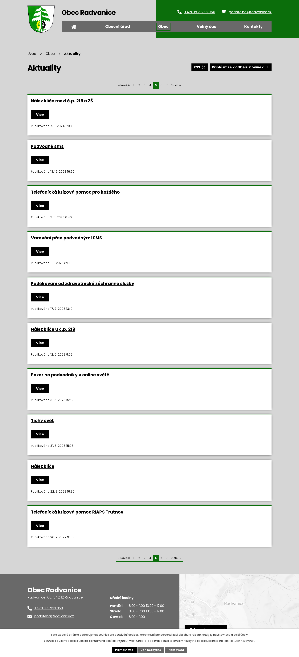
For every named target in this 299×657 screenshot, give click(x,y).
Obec (163, 26)
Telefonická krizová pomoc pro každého (75, 192)
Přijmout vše (124, 650)
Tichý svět (42, 420)
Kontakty (253, 26)
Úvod (74, 27)
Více (40, 114)
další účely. (241, 635)
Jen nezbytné (151, 650)
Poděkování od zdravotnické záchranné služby (82, 283)
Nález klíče (42, 466)
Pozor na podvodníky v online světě (70, 375)
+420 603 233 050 (199, 12)
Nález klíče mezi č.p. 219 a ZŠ (62, 101)
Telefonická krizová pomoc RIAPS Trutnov (77, 512)
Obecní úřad (117, 26)
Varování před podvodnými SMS (66, 238)
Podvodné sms (47, 146)
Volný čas (206, 26)
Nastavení (176, 650)
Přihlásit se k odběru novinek (241, 67)
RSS (200, 67)
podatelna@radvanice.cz (250, 12)
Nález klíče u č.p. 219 (53, 329)
